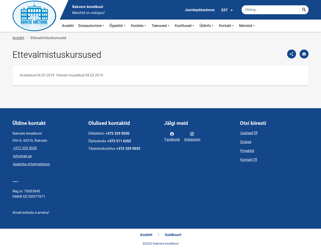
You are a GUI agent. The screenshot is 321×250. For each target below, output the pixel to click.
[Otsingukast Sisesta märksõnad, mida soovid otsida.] (275, 9)
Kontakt (227, 26)
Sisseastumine (91, 26)
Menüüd (247, 26)
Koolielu (139, 26)
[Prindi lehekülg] (304, 54)
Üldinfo (207, 26)
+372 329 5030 (25, 148)
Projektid (247, 151)
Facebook (172, 136)
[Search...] (304, 10)
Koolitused (185, 26)
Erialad (245, 142)
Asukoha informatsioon (31, 164)
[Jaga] (291, 54)
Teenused (161, 26)
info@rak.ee (22, 156)
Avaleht (68, 26)
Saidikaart (173, 235)
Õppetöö (117, 26)
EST (227, 10)
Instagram (192, 136)
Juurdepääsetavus (200, 10)
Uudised (246, 133)
